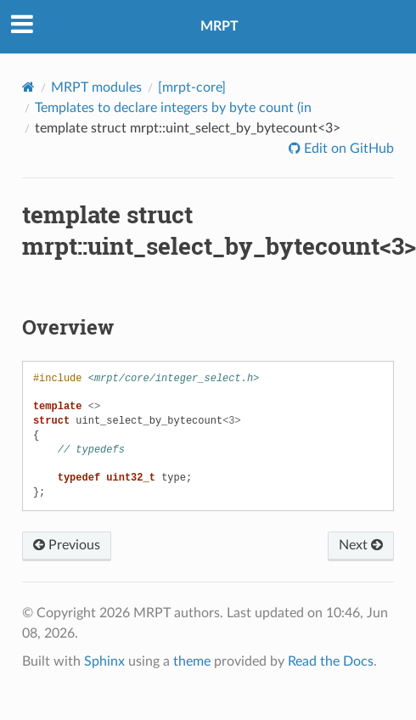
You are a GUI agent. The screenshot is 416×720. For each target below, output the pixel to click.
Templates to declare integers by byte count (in (173, 108)
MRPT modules (96, 87)
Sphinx (104, 661)
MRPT (219, 26)
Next (361, 545)
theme (192, 661)
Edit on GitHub (347, 148)
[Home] (28, 87)
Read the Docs (331, 661)
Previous (66, 545)
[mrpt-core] (192, 87)
